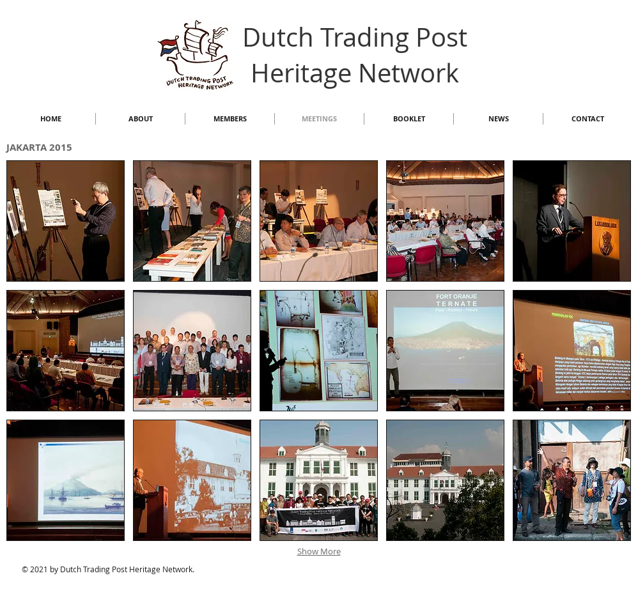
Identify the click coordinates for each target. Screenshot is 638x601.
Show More (319, 551)
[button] (65, 221)
